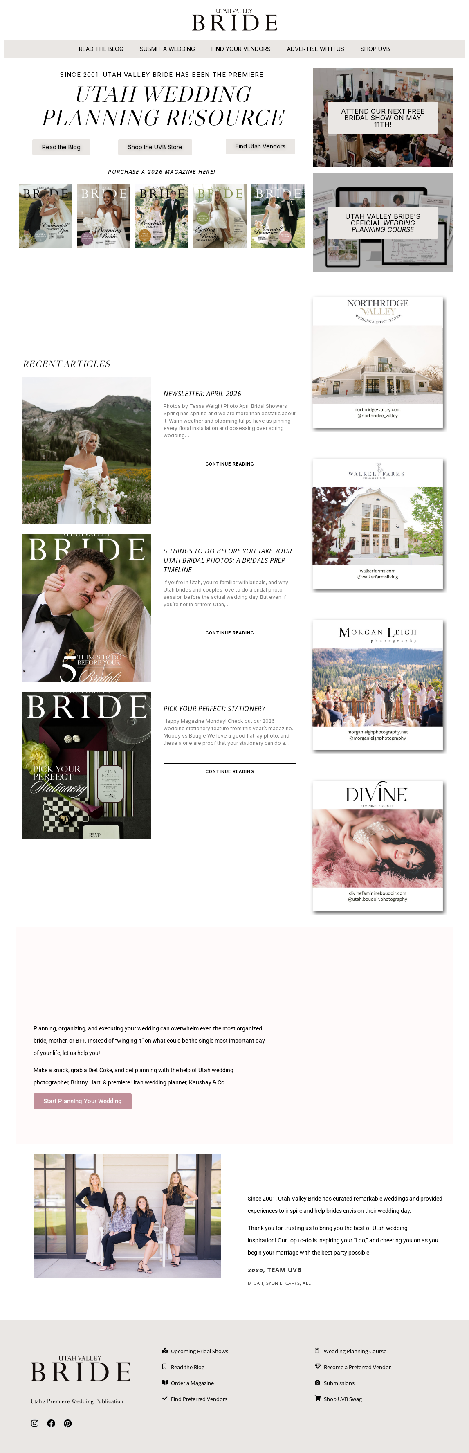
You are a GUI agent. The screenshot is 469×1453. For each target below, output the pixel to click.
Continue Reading (230, 464)
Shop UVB (375, 48)
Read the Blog (101, 48)
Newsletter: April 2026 (202, 393)
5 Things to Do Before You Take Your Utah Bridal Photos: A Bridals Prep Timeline (228, 560)
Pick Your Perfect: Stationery (214, 708)
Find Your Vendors (241, 48)
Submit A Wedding (167, 48)
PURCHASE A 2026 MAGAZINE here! (161, 171)
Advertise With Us (315, 48)
